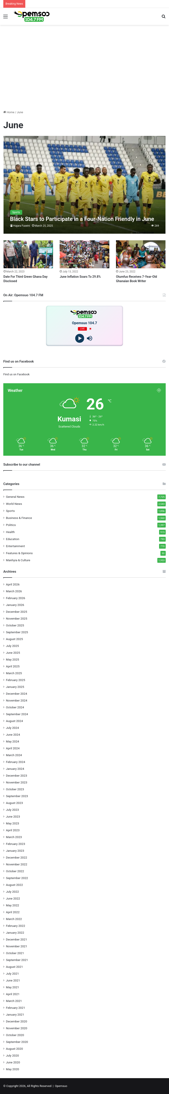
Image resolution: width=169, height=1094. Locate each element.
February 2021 (15, 1007)
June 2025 (13, 652)
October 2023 (15, 789)
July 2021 (12, 973)
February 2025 (15, 680)
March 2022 (14, 919)
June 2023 (13, 816)
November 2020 (16, 1028)
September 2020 (17, 1042)
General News (15, 496)
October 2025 (15, 625)
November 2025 (16, 618)
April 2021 (13, 994)
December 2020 (16, 1021)
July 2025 (12, 646)
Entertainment (15, 546)
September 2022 (17, 878)
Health (10, 532)
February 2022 (15, 925)
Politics (11, 525)
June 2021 (13, 980)
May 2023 (12, 823)
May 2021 (12, 987)
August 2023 (14, 803)
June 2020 (13, 1062)
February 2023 (15, 844)
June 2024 (13, 734)
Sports (10, 511)
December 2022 (16, 857)
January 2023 (15, 850)
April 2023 (13, 830)
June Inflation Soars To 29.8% (80, 276)
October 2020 (15, 1035)
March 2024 (14, 755)
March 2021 (14, 1001)
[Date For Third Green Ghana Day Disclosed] (28, 254)
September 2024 (17, 714)
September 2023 (17, 796)
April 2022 (13, 912)
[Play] (79, 338)
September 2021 (17, 960)
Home (8, 112)
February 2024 (15, 762)
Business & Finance (19, 518)
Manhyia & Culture (18, 560)
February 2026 (15, 598)
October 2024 (15, 707)
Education (12, 539)
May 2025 (12, 659)
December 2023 (16, 775)
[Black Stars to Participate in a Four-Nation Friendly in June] (85, 185)
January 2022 (15, 932)
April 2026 (13, 584)
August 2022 (14, 885)
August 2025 (14, 639)
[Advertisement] (84, 76)
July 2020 (12, 1055)
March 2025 (14, 673)
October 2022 (15, 871)
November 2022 (16, 864)
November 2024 (16, 700)
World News (14, 503)
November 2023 (16, 782)
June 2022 (13, 898)
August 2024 (14, 721)
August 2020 (14, 1048)
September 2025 (17, 632)
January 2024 (15, 768)
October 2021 (15, 953)
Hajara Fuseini (21, 225)
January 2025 (15, 687)
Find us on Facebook (16, 374)
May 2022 (12, 905)
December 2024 (16, 693)
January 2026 (15, 605)
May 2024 (12, 741)
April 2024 (13, 748)
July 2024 (12, 727)
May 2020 (12, 1069)
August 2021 (14, 966)
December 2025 (16, 611)
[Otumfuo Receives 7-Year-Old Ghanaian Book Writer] (140, 254)
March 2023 (14, 837)
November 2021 (16, 946)
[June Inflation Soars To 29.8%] (84, 254)
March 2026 (14, 591)
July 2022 (12, 891)
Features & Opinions (19, 553)
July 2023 (12, 809)
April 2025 (13, 666)
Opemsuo (61, 1086)
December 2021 (16, 939)
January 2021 (15, 1014)
